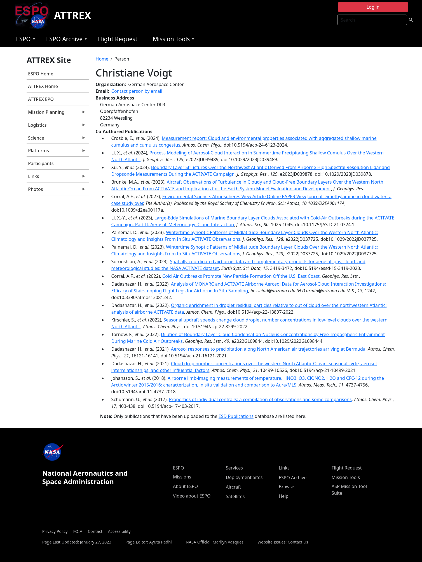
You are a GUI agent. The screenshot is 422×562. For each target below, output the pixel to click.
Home (102, 59)
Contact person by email (136, 91)
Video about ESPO (192, 496)
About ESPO (185, 486)
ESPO (24, 40)
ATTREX (72, 15)
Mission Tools (172, 40)
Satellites (235, 496)
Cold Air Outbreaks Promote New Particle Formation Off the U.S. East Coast (241, 276)
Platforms (56, 151)
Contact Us (298, 542)
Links (56, 177)
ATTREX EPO (41, 99)
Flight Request (117, 39)
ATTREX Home (43, 86)
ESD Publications (236, 416)
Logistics (56, 126)
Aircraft (233, 487)
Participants (40, 163)
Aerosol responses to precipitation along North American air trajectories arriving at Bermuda (268, 349)
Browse (286, 487)
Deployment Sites (244, 477)
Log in (373, 7)
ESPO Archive (65, 40)
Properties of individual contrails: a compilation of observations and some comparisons (260, 399)
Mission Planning (56, 113)
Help (284, 496)
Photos (56, 190)
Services (234, 468)
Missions (182, 477)
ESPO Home (40, 74)
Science (56, 139)
